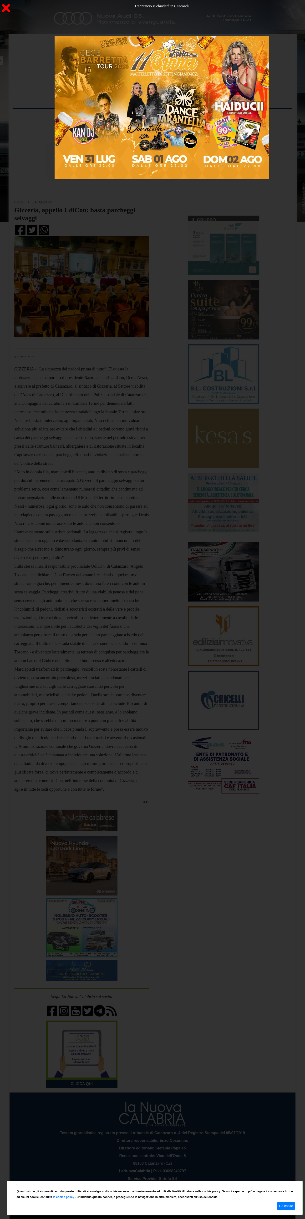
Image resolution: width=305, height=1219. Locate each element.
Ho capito (286, 1206)
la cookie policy (64, 1197)
